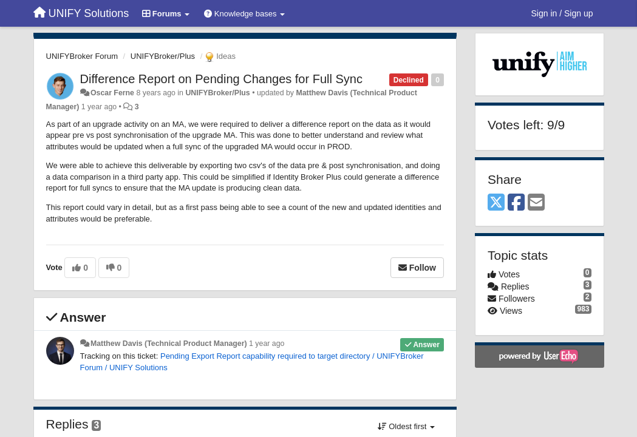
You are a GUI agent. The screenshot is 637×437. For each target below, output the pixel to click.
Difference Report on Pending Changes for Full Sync (221, 79)
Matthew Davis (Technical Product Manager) (168, 343)
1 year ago (266, 343)
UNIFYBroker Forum (82, 56)
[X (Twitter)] (496, 203)
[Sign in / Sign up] (562, 13)
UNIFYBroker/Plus (163, 56)
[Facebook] (516, 203)
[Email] (536, 203)
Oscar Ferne (112, 93)
